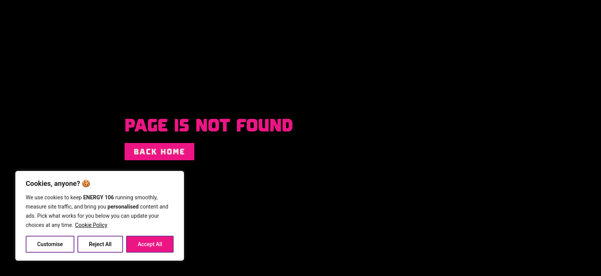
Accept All (150, 244)
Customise (50, 244)
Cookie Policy (91, 225)
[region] (99, 216)
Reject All (100, 244)
